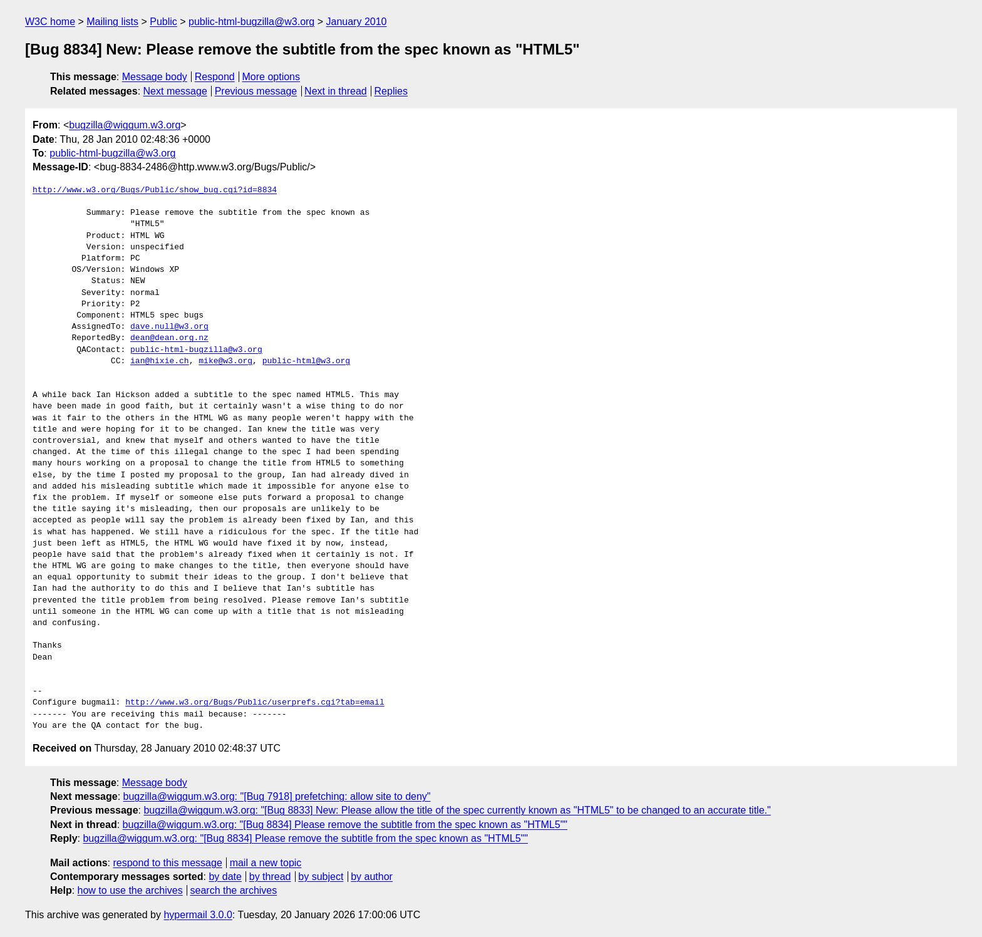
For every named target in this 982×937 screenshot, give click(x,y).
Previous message (256, 91)
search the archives (233, 890)
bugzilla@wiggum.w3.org (124, 125)
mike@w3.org (225, 361)
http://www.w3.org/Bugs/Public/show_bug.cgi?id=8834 (155, 190)
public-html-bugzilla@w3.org (251, 21)
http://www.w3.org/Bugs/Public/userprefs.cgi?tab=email (254, 702)
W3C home (50, 21)
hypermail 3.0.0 (197, 914)
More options (271, 76)
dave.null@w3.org (169, 327)
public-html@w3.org (306, 361)
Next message (175, 91)
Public (163, 21)
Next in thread (335, 91)
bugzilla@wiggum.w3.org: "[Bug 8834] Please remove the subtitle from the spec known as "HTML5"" (345, 824)
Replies (391, 91)
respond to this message (167, 862)
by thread (270, 876)
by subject (320, 876)
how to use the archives (130, 890)
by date (225, 876)
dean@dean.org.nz (169, 338)
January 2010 (356, 21)
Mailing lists (112, 21)
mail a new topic (266, 862)
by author (372, 876)
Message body (154, 76)
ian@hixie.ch (159, 361)
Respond (215, 76)
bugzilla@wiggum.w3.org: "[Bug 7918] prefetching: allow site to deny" (277, 796)
